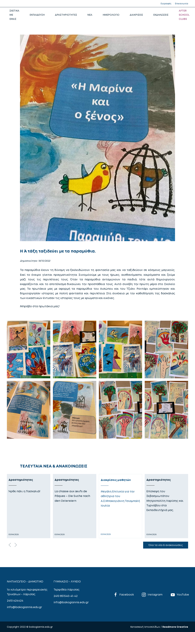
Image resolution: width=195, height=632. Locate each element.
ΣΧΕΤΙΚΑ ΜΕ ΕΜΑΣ (14, 14)
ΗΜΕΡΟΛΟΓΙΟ (111, 14)
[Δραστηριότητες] (28, 506)
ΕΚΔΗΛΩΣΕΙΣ (160, 14)
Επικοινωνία (181, 3)
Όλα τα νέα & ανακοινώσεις (165, 545)
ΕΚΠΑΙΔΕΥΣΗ (37, 14)
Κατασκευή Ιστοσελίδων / (146, 626)
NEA (89, 14)
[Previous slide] (10, 545)
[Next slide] (16, 545)
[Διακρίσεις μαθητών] (120, 506)
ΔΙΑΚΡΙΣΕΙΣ (136, 14)
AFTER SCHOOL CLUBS (184, 14)
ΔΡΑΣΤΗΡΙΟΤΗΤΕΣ (66, 14)
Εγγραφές (166, 3)
